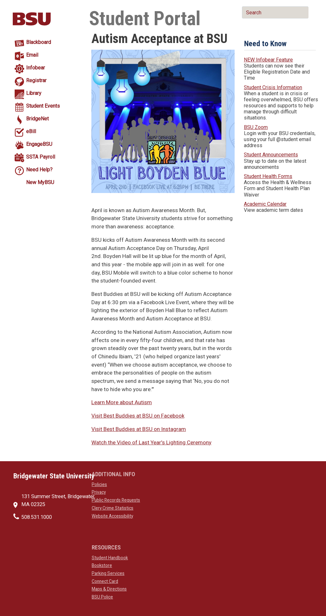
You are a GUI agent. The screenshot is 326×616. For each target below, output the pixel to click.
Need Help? (39, 170)
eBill (31, 131)
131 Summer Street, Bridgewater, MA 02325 (58, 500)
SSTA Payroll (40, 157)
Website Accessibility (112, 516)
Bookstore (102, 565)
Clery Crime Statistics (112, 508)
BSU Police (102, 596)
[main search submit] (246, 27)
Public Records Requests (116, 500)
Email (32, 55)
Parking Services (108, 573)
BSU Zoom (256, 127)
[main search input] (275, 12)
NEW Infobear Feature (268, 60)
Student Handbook (110, 557)
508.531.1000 (36, 517)
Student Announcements (271, 155)
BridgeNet (37, 119)
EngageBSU (39, 144)
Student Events (43, 106)
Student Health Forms (268, 176)
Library (33, 93)
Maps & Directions (109, 588)
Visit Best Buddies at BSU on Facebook (137, 415)
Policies (99, 484)
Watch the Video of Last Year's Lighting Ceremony (151, 442)
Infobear (35, 68)
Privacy (99, 492)
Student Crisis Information (273, 87)
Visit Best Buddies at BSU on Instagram (138, 429)
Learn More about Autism (121, 402)
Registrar (36, 80)
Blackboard (38, 42)
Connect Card (105, 581)
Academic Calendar (265, 204)
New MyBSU (40, 182)
